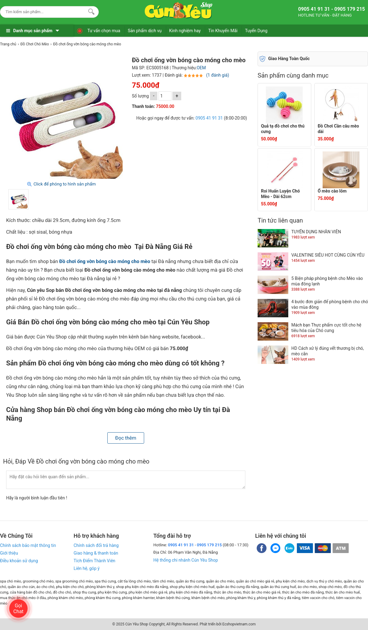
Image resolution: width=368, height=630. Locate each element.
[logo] (178, 10)
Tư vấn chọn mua (103, 30)
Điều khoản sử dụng (19, 560)
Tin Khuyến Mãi (223, 30)
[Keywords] (43, 11)
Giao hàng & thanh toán (96, 553)
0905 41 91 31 (209, 118)
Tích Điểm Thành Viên (94, 560)
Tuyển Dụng (256, 30)
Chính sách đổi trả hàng (96, 545)
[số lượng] (165, 96)
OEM (201, 67)
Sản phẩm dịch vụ (145, 30)
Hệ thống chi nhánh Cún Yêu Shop (185, 560)
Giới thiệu (9, 553)
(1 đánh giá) (217, 75)
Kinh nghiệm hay (185, 30)
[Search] (90, 11)
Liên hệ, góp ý (87, 568)
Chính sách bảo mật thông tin (28, 545)
